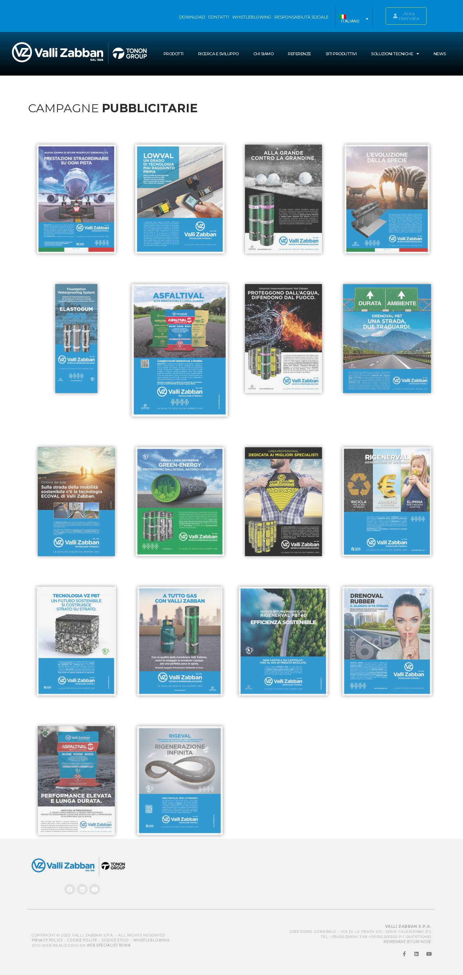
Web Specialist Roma (108, 945)
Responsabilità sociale (301, 17)
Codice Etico (115, 940)
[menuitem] (353, 18)
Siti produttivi (341, 53)
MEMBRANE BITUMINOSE (407, 942)
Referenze (299, 53)
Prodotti (174, 53)
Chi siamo (263, 53)
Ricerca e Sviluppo (218, 53)
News (440, 53)
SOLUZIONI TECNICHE (395, 53)
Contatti (218, 17)
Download (192, 17)
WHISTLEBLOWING (251, 17)
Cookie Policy (82, 940)
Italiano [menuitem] (350, 21)
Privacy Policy (47, 940)
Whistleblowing (151, 940)
